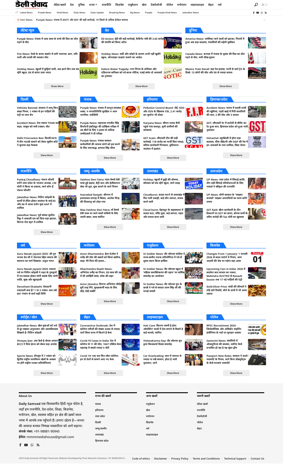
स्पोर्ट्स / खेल (29, 317)
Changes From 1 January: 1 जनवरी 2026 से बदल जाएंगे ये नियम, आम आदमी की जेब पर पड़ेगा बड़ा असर (226, 257)
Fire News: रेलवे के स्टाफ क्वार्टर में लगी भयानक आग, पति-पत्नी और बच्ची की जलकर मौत (47, 55)
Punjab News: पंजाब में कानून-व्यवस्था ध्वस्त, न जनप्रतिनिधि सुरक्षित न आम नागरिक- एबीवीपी (100, 111)
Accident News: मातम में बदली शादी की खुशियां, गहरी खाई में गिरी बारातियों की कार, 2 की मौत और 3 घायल (226, 111)
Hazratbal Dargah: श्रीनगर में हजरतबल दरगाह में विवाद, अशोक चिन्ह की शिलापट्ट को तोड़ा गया (99, 198)
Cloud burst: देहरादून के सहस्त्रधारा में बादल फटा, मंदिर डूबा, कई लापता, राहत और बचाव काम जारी (163, 213)
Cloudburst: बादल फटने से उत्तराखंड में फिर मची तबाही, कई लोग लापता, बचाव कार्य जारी (163, 198)
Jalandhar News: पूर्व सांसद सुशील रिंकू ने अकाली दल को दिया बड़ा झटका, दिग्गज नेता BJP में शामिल (37, 218)
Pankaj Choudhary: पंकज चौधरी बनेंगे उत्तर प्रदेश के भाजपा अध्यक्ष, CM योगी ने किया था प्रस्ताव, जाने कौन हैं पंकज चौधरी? (36, 185)
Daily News (79, 12)
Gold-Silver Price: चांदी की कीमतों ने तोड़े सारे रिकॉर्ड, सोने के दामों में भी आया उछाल (226, 290)
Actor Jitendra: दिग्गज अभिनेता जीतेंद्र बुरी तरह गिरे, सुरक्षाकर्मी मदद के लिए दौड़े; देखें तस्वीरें (101, 288)
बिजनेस (215, 245)
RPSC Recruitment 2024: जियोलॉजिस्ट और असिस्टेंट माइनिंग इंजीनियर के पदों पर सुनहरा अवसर (223, 329)
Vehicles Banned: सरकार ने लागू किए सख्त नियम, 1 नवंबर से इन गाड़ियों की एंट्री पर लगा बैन (37, 111)
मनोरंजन (89, 245)
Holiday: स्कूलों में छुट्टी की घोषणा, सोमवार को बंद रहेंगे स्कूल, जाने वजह (161, 181)
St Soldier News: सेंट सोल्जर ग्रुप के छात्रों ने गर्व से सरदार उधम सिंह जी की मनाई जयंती (162, 288)
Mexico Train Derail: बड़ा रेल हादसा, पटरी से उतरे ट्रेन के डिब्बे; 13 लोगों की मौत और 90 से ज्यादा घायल (215, 70)
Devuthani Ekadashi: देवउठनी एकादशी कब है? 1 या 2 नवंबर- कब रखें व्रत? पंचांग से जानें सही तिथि (37, 290)
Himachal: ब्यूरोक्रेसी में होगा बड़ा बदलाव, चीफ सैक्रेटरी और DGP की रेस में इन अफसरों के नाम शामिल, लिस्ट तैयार (227, 141)
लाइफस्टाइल (155, 317)
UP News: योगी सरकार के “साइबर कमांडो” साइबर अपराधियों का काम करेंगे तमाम (226, 198)
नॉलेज (214, 317)
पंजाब (87, 99)
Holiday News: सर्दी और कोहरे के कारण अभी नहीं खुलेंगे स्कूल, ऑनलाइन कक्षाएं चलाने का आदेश (131, 55)
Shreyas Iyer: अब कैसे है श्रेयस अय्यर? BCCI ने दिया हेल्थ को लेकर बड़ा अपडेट (37, 342)
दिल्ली (24, 99)
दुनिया (193, 30)
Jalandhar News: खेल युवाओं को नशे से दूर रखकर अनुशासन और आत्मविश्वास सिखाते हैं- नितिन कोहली (37, 329)
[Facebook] (253, 13)
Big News (135, 12)
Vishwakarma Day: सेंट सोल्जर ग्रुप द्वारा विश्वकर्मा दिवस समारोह (162, 342)
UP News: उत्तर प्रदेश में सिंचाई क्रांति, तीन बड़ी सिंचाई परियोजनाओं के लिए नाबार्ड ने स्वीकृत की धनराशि (225, 183)
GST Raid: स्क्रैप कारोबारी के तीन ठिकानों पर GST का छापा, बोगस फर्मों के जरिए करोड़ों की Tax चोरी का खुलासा (227, 213)
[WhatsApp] (262, 13)
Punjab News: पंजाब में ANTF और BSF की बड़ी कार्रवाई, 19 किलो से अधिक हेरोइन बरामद (82, 19)
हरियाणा (152, 99)
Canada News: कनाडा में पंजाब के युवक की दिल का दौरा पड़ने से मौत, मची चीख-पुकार (215, 55)
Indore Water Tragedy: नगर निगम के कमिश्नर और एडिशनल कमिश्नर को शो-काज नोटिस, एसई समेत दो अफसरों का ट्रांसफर (131, 72)
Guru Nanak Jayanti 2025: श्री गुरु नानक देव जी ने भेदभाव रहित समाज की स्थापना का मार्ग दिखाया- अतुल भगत (37, 257)
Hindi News (62, 12)
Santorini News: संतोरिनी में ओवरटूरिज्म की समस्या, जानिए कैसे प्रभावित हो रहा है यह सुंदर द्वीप (224, 344)
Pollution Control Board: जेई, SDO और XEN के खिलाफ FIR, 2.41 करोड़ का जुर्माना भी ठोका (163, 111)
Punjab (148, 12)
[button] (256, 4)
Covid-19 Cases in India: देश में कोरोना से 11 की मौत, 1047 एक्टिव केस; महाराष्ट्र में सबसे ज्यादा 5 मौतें (101, 344)
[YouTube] (257, 13)
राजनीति (26, 171)
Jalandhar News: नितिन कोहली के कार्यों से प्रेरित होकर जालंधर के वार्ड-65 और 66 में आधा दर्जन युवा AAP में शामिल (36, 203)
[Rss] (266, 13)
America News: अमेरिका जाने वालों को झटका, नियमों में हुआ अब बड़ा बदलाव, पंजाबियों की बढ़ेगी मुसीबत (214, 40)
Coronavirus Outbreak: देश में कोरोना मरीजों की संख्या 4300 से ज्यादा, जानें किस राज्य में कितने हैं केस (100, 329)
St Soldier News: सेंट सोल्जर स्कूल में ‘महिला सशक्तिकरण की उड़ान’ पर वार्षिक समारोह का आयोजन (164, 273)
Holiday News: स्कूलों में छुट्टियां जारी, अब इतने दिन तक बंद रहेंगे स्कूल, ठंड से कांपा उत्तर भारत (48, 70)
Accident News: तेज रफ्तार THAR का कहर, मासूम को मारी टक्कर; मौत (37, 124)
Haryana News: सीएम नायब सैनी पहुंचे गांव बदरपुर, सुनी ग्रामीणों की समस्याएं (161, 126)
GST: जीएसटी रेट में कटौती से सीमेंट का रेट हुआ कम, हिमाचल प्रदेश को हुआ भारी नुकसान (227, 126)
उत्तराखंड (152, 171)
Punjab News (44, 12)
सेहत (87, 317)
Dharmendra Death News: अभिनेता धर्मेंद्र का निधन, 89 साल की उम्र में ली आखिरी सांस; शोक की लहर (100, 273)
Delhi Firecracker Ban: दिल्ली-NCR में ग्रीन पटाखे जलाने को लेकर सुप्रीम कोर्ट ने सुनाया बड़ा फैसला (37, 141)
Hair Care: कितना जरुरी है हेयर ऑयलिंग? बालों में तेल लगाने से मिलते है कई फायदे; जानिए (163, 329)
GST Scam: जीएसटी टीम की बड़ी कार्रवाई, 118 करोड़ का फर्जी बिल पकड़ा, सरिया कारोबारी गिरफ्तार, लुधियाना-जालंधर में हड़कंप (163, 143)
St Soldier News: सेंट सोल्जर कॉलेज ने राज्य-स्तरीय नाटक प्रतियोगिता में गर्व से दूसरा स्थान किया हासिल (164, 257)
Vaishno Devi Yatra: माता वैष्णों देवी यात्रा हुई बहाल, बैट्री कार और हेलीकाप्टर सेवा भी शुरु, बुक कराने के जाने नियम (100, 183)
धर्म (23, 245)
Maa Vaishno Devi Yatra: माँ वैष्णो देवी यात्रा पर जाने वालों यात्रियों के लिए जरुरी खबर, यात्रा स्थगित (99, 213)
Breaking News (117, 12)
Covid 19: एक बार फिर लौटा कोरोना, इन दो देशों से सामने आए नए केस (99, 357)
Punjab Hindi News (167, 12)
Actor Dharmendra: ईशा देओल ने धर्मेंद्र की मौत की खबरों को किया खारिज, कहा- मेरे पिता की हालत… (100, 257)
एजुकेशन (152, 245)
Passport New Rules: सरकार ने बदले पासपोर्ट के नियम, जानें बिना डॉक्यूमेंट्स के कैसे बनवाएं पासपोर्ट (226, 359)
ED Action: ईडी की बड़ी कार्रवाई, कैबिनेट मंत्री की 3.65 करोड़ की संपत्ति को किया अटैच (132, 40)
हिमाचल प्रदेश (218, 99)
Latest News (26, 12)
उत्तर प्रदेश (216, 171)
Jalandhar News (190, 12)
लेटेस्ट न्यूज (27, 30)
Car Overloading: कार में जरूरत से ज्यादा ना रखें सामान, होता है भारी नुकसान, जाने (162, 359)
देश (107, 30)
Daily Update (97, 12)
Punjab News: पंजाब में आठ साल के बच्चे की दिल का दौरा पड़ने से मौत (47, 40)
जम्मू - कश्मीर (92, 171)
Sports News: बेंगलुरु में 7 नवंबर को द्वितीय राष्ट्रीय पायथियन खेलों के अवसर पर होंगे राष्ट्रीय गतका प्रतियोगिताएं (36, 359)
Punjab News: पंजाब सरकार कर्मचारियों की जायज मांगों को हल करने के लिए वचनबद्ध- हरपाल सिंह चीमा (100, 144)
